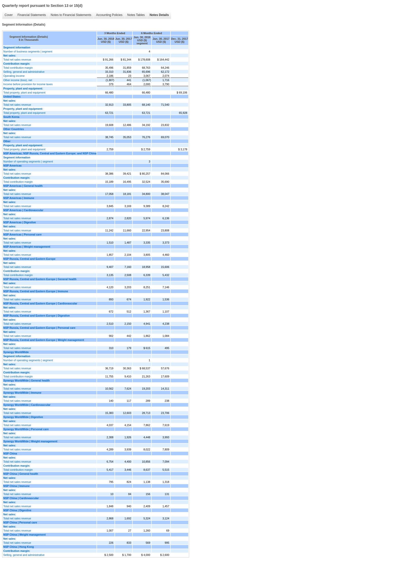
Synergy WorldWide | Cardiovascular (26, 404)
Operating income (14, 75)
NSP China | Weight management (24, 534)
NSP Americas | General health (23, 185)
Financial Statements (31, 15)
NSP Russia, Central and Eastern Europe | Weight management (43, 339)
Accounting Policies (109, 15)
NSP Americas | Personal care (22, 234)
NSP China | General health (20, 473)
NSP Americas (12, 165)
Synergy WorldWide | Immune (22, 392)
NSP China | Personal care (20, 522)
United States (12, 96)
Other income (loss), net (17, 80)
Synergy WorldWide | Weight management (30, 441)
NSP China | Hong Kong (18, 546)
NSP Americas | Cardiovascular (23, 210)
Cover (9, 15)
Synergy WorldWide (16, 352)
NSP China (10, 453)
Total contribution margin (18, 67)
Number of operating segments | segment (28, 161)
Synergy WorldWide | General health (26, 380)
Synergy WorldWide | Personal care (26, 429)
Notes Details (159, 15)
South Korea (11, 116)
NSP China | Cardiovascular (21, 498)
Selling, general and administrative (24, 71)
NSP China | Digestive (17, 510)
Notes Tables (136, 15)
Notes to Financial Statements (71, 15)
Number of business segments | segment (27, 51)
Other (6, 141)
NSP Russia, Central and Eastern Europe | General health (40, 279)
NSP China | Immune (16, 485)
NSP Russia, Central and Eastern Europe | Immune (35, 291)
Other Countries (13, 129)
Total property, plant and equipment (24, 92)
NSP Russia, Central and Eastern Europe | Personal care (39, 327)
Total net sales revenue (17, 59)
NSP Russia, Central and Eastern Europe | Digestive (36, 315)
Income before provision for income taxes (28, 84)
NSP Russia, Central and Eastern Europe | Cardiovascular (40, 303)
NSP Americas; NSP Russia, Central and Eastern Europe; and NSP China (49, 153)
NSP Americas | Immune (18, 197)
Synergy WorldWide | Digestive (23, 417)
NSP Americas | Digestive (19, 222)
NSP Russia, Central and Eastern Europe (29, 258)
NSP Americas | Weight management (26, 246)
